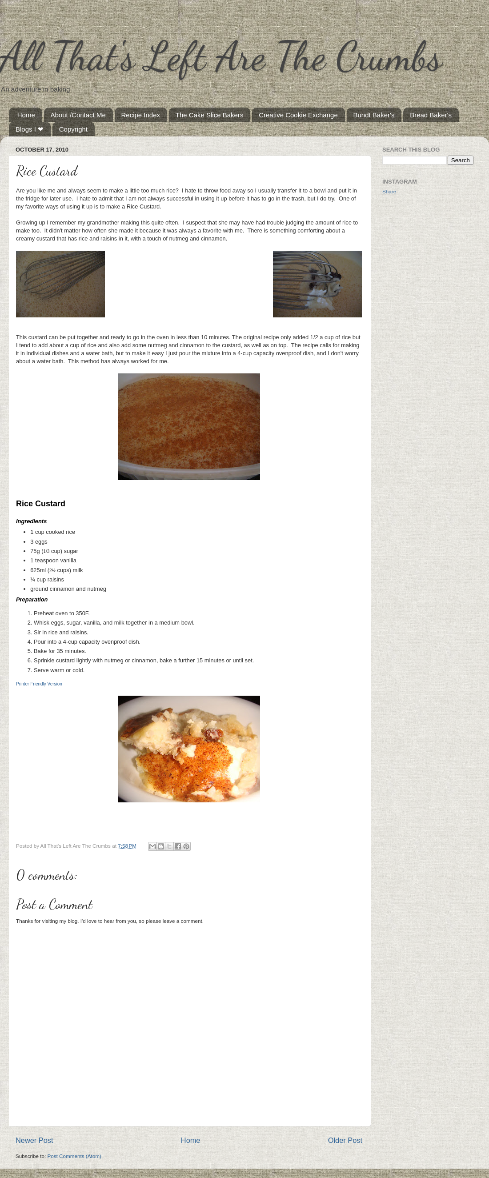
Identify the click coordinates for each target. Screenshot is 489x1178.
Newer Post (34, 1140)
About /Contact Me (78, 115)
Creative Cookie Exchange (298, 115)
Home (26, 115)
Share (389, 191)
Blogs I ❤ (30, 129)
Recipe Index (140, 115)
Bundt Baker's (374, 115)
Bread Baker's (431, 115)
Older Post (345, 1140)
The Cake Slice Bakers (210, 115)
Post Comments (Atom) (74, 1156)
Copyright (73, 129)
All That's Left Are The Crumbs (221, 56)
